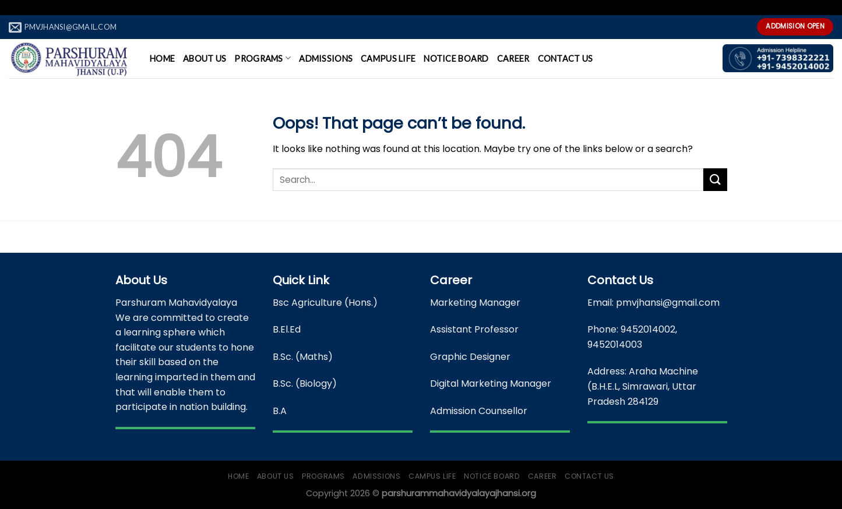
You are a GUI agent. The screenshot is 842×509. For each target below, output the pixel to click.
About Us (204, 58)
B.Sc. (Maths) (303, 356)
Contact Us (565, 58)
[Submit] (715, 179)
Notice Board (456, 58)
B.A (280, 411)
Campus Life (388, 58)
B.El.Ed (287, 329)
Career (513, 58)
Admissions (326, 58)
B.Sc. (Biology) (305, 383)
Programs (262, 57)
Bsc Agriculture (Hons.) (325, 302)
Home (162, 58)
